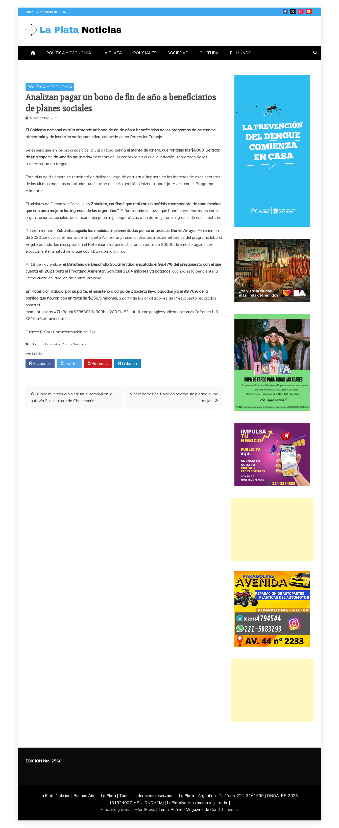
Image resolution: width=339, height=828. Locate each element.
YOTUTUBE (309, 11)
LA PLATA (112, 52)
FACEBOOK (285, 11)
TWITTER (293, 11)
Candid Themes (224, 809)
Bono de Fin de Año (46, 344)
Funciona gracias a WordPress (128, 809)
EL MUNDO (240, 52)
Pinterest (98, 363)
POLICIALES (144, 52)
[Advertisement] (272, 529)
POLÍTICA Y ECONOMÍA (68, 52)
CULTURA (209, 52)
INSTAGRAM (301, 11)
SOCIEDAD (177, 52)
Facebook (40, 363)
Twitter (69, 363)
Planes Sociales (74, 344)
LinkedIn (127, 363)
